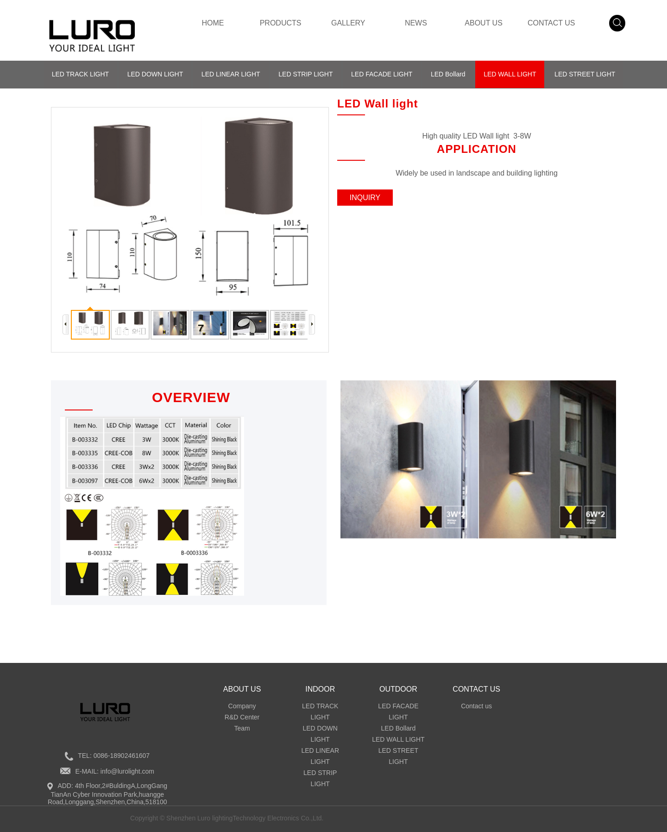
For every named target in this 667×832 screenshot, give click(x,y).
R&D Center (242, 717)
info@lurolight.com (127, 771)
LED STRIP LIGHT (305, 74)
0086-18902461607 (122, 755)
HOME (212, 23)
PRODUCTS (281, 23)
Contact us (476, 706)
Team (242, 728)
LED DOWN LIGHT (155, 74)
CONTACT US (551, 23)
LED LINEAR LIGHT (230, 74)
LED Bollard (448, 74)
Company (242, 706)
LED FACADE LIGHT (381, 74)
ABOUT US (484, 23)
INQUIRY (365, 198)
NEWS (416, 23)
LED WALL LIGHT (510, 74)
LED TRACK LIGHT (79, 74)
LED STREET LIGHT (585, 74)
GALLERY (348, 23)
